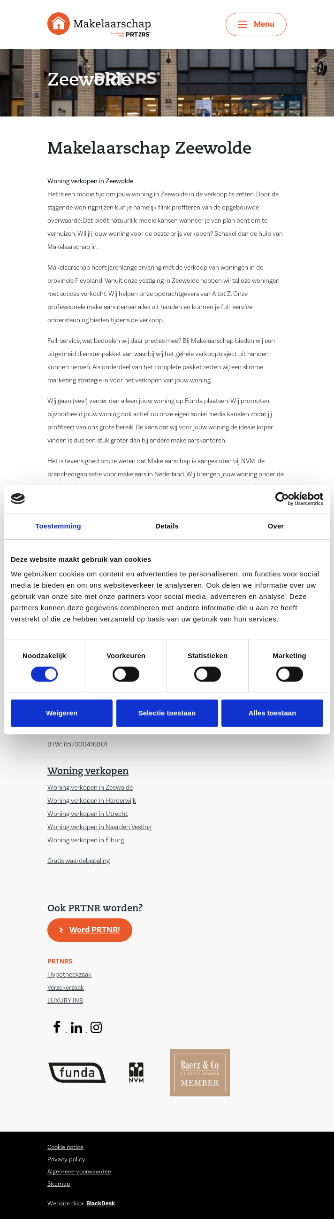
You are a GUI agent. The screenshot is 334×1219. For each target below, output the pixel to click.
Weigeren (61, 713)
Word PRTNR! (94, 929)
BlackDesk (100, 1203)
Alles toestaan (272, 713)
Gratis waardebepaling (78, 861)
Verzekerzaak (65, 988)
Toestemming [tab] (58, 526)
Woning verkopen (88, 771)
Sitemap (58, 1184)
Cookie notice (65, 1147)
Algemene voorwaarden (79, 1171)
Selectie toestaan (167, 713)
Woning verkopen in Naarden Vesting (99, 827)
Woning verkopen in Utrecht (87, 814)
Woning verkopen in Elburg (85, 840)
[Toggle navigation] (256, 24)
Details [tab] (167, 526)
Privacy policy (66, 1159)
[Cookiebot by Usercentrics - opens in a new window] (282, 499)
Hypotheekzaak (69, 975)
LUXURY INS (65, 1001)
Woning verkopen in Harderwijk (91, 801)
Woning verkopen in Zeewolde (90, 788)
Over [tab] (276, 526)
